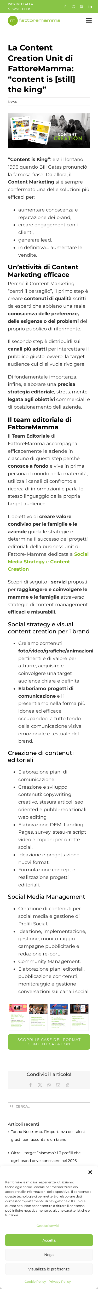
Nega (49, 1254)
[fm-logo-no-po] (34, 18)
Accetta (48, 1240)
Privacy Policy (60, 1282)
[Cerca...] (49, 1106)
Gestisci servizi (48, 1226)
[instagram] (73, 6)
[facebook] (65, 6)
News (12, 102)
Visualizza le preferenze (49, 1269)
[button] (90, 1172)
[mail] (81, 6)
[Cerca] (11, 1106)
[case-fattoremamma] (49, 130)
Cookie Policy (35, 1282)
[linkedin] (90, 6)
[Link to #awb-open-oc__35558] (89, 21)
